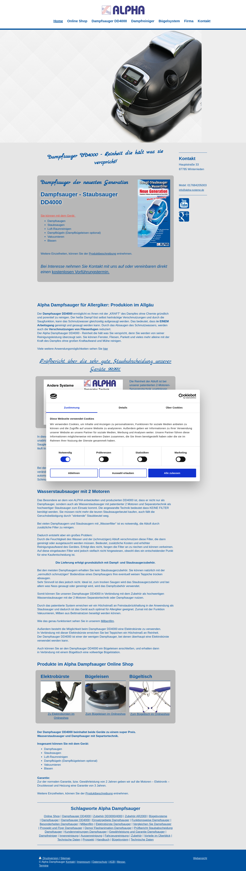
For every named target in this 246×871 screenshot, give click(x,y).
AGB (112, 861)
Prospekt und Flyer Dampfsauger (61, 828)
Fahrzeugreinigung (117, 835)
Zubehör (136, 835)
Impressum (83, 861)
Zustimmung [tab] (72, 407)
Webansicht (200, 858)
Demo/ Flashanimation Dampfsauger (108, 828)
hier (105, 348)
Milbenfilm (107, 621)
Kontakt (70, 861)
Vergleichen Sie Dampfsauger (152, 824)
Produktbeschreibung (102, 253)
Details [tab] (123, 407)
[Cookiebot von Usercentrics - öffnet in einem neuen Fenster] (181, 396)
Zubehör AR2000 (136, 816)
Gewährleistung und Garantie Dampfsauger (137, 831)
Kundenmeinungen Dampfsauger (85, 831)
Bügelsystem (120, 839)
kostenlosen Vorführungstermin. (81, 271)
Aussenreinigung (91, 835)
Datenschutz (99, 861)
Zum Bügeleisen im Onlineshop (105, 714)
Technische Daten (68, 839)
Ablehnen (74, 473)
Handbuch (103, 839)
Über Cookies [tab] (174, 407)
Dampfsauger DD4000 (76, 816)
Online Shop (52, 816)
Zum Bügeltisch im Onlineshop (149, 714)
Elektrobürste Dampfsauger (113, 824)
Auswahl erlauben (123, 473)
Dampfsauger (50, 820)
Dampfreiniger (48, 835)
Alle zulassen (172, 473)
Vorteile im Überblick (157, 835)
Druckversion (49, 858)
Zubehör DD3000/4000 (107, 816)
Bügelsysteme (158, 816)
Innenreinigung (69, 835)
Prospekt (88, 839)
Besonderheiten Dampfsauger (59, 824)
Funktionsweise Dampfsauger (151, 820)
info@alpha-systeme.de (191, 190)
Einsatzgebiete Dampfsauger (110, 820)
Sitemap (65, 858)
